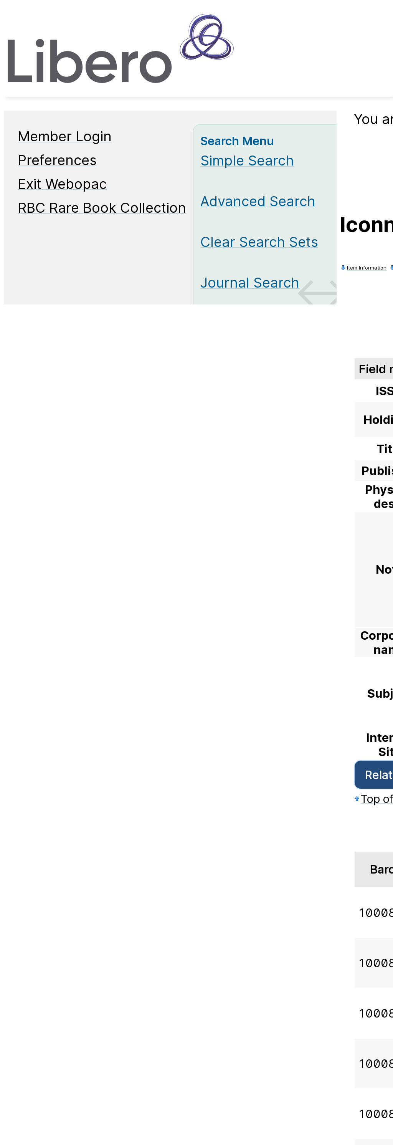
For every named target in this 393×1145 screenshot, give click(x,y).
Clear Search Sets (259, 241)
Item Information (366, 268)
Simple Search (247, 160)
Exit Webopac (62, 183)
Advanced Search (257, 201)
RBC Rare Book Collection (102, 207)
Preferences (57, 160)
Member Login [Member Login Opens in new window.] (65, 136)
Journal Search (249, 282)
